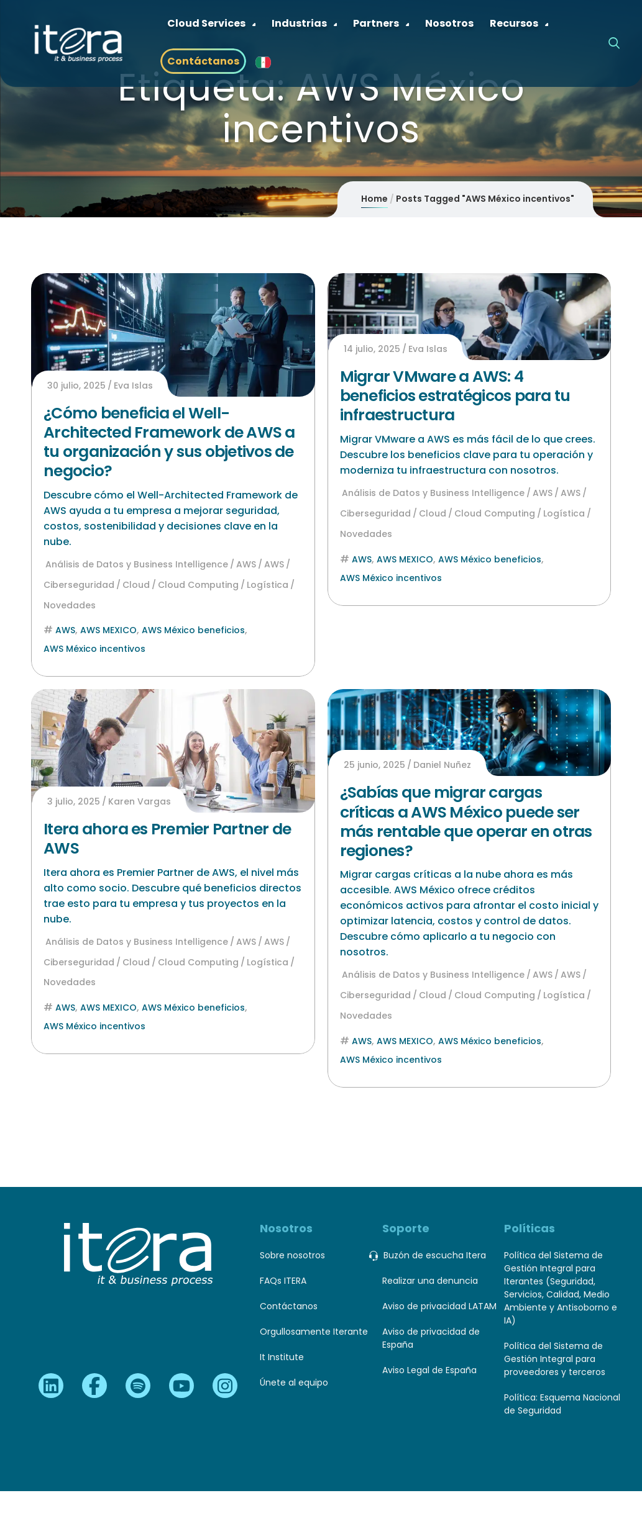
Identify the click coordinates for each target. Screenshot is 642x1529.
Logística (267, 585)
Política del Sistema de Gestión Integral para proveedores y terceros (554, 1359)
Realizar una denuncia (430, 1280)
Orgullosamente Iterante (314, 1331)
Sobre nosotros (292, 1255)
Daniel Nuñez (442, 765)
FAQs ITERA (283, 1280)
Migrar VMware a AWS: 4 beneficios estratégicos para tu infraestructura (455, 396)
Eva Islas (133, 385)
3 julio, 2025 (73, 801)
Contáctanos (289, 1306)
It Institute (282, 1357)
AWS (246, 564)
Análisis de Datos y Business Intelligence (136, 564)
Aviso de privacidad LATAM (439, 1306)
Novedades (70, 605)
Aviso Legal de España (429, 1370)
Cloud (136, 585)
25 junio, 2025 (374, 765)
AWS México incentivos (94, 649)
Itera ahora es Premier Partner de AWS (167, 838)
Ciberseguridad (79, 585)
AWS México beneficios (193, 630)
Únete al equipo (294, 1382)
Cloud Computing (198, 585)
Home (374, 198)
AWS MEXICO (108, 630)
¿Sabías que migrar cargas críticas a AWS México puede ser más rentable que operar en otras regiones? (466, 822)
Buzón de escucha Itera (434, 1255)
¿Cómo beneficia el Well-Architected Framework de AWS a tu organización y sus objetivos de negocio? (169, 442)
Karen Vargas (139, 801)
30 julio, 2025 (76, 385)
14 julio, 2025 (372, 349)
